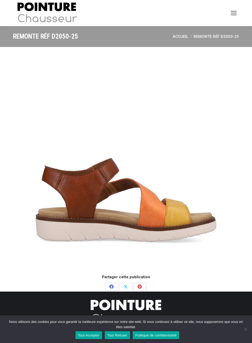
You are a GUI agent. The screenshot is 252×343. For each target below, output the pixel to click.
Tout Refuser (117, 335)
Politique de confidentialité (156, 335)
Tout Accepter (88, 335)
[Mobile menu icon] (233, 13)
